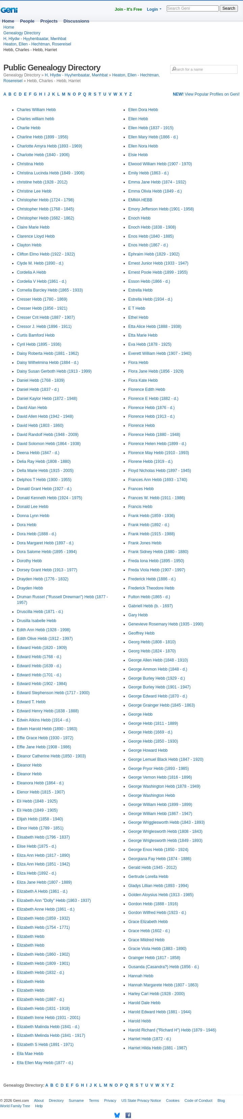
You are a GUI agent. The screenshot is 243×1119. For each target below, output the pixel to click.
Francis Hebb (140, 506)
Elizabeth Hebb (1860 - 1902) (43, 954)
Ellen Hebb (138, 118)
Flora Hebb (138, 362)
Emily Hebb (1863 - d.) (148, 173)
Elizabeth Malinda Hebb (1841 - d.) (48, 1026)
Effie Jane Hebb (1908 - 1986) (44, 747)
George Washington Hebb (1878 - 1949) (164, 786)
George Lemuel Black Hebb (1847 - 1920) (166, 759)
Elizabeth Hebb (30, 936)
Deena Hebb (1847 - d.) (38, 452)
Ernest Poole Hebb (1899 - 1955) (158, 272)
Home (8, 21)
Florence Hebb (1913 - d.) (151, 416)
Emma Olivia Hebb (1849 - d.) (155, 191)
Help (39, 1106)
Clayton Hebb (29, 245)
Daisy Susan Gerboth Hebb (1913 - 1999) (54, 371)
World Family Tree (15, 1106)
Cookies (173, 1100)
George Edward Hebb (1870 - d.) (157, 696)
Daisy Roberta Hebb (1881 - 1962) (48, 353)
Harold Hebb (139, 1021)
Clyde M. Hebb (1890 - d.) (40, 263)
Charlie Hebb (28, 128)
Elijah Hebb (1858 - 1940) (40, 819)
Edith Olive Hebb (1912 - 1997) (45, 638)
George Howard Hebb (148, 750)
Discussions (76, 21)
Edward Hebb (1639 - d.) (39, 666)
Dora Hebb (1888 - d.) (36, 534)
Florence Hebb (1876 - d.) (151, 407)
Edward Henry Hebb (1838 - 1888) (48, 711)
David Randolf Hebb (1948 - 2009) (48, 434)
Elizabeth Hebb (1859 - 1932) (43, 918)
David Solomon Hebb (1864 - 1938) (49, 443)
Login (152, 9)
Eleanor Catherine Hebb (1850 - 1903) (51, 756)
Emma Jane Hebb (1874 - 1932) (157, 182)
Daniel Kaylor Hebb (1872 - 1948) (47, 398)
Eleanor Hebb (29, 765)
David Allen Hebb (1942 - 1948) (45, 416)
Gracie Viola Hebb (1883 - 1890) (157, 948)
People (27, 21)
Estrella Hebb (140, 290)
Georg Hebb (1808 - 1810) (152, 642)
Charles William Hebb (36, 109)
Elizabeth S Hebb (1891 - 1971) (45, 1044)
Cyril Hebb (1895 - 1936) (39, 344)
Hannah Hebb (140, 976)
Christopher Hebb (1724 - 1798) (45, 200)
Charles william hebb (35, 118)
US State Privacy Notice (141, 1100)
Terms (94, 1100)
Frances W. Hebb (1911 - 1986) (156, 498)
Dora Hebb (26, 524)
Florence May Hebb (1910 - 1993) (158, 452)
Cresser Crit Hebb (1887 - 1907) (46, 317)
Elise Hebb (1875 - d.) (36, 846)
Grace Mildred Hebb (146, 940)
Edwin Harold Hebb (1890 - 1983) (47, 728)
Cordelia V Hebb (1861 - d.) (41, 281)
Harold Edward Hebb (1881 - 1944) (159, 1012)
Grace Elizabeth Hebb (148, 921)
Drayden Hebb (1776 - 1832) (43, 579)
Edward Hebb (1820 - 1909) (42, 647)
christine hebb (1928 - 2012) (42, 182)
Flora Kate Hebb (143, 380)
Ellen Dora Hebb (143, 109)
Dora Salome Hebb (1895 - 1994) (47, 551)
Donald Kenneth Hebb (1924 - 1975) (49, 498)
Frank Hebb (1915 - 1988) (151, 534)
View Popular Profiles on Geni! (206, 94)
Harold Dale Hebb (144, 1003)
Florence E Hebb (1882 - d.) (153, 398)
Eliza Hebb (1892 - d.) (36, 873)
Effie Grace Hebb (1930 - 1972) (45, 738)
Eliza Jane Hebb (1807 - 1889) (44, 882)
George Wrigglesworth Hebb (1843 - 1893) (166, 822)
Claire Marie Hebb (33, 227)
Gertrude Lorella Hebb (148, 876)
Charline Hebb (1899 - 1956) (42, 137)
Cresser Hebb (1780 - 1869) (42, 299)
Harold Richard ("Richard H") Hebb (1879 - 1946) (172, 1030)
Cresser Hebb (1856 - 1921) (42, 308)
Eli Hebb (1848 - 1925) (37, 801)
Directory (56, 1100)
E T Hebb (136, 308)
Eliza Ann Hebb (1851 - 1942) (43, 864)
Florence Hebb (141, 425)
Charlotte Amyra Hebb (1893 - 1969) (49, 146)
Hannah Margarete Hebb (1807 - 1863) (163, 985)
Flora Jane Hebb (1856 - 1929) (156, 371)
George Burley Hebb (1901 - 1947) (159, 687)
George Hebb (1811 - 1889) (153, 723)
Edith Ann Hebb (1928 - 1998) (44, 630)
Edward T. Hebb (31, 702)
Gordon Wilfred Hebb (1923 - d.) (157, 912)
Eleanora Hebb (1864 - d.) (40, 783)
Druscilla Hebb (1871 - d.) (40, 611)
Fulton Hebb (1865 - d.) (149, 597)
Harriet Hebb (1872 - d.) (149, 1039)
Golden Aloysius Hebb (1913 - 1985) (160, 894)
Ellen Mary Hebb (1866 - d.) (153, 137)
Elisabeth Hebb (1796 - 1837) (43, 837)
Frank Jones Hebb (144, 543)
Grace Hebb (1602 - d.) (149, 930)
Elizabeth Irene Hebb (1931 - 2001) (48, 1017)
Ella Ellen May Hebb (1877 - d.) (45, 1062)
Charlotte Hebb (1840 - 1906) (43, 154)
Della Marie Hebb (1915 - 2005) (45, 470)
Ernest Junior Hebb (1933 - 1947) (158, 263)
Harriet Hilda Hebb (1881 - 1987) (157, 1048)
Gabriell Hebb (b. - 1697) (150, 606)
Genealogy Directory (21, 33)
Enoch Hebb (139, 218)
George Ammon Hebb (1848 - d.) (157, 669)
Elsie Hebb (138, 154)
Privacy (110, 1100)
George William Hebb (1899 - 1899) (160, 804)
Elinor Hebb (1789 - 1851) (40, 828)
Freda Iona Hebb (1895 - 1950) (156, 560)
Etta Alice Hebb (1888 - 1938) (154, 326)
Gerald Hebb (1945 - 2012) (152, 867)
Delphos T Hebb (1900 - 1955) (44, 479)
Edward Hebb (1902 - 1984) (42, 683)
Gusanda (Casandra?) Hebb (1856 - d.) (163, 966)
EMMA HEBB (140, 200)
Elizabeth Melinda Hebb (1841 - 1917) (51, 1035)
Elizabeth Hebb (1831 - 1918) (43, 1008)
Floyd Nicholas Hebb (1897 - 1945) (159, 470)
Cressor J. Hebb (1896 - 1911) (44, 326)
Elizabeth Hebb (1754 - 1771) (43, 927)
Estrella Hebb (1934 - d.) (150, 299)
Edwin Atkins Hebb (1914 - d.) (44, 720)
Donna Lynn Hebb (33, 515)
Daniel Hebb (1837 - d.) (38, 389)
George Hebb (140, 714)
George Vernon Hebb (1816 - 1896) (160, 777)
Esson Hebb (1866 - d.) (149, 281)
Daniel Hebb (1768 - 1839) (40, 380)
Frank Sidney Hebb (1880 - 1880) (158, 551)
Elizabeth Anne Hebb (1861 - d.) (46, 909)
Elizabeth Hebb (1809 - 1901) (43, 963)
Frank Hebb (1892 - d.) (148, 524)
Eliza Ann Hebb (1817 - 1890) (43, 855)
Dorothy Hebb (29, 560)
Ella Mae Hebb (30, 1053)
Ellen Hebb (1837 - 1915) (150, 128)
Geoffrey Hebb (141, 633)
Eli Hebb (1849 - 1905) (37, 810)
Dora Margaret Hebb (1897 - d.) (45, 543)
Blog (221, 1100)
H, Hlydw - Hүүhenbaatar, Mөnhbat (34, 38)
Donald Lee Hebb (32, 506)
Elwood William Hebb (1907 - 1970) (160, 164)
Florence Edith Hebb (146, 389)
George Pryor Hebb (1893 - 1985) (158, 768)
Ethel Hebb (138, 317)
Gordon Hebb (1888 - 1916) (153, 904)
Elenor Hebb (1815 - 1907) (41, 792)
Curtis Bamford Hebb (36, 335)
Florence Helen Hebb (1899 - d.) (157, 443)
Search (228, 8)
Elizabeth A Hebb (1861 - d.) (42, 891)
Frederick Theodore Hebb (151, 588)
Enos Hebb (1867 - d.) (148, 245)
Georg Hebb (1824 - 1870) (152, 651)
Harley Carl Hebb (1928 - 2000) (156, 993)
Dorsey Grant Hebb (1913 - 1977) (47, 570)
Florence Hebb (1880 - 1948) (154, 434)
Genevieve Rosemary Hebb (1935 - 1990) (166, 624)
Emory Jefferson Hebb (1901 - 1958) (161, 209)
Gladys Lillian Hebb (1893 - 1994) (158, 885)
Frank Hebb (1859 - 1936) (151, 515)
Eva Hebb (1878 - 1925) (149, 344)
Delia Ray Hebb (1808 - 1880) (44, 461)
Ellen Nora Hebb (143, 146)
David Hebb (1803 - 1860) (40, 425)
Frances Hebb (141, 488)
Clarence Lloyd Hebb (36, 236)
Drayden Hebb (30, 588)
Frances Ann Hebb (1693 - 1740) (157, 479)
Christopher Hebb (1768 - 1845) (45, 209)
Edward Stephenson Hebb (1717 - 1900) (53, 692)
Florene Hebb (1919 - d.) (150, 461)
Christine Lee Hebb (34, 191)
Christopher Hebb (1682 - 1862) (45, 218)
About (39, 1100)
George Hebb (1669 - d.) (150, 732)
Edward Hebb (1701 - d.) (39, 675)
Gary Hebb (138, 615)
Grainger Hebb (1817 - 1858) (154, 957)
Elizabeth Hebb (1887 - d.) (40, 999)
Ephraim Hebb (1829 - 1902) (154, 254)
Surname (76, 1100)
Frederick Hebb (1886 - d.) (152, 579)
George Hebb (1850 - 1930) (153, 741)
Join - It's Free (128, 9)
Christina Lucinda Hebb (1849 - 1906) (50, 173)
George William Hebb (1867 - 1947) (160, 813)
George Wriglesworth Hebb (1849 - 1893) (165, 840)
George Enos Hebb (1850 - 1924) (158, 849)
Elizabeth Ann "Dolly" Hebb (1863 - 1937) (54, 900)
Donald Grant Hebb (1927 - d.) (44, 488)
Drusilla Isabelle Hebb (36, 620)
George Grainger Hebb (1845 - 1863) (161, 705)
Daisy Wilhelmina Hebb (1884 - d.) (48, 362)
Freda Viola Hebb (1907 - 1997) (156, 570)
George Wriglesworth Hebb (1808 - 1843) (165, 831)
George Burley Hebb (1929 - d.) (156, 678)
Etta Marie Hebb (143, 335)
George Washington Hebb (151, 795)
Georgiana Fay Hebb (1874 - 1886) (159, 858)
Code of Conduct (199, 1100)
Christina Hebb (30, 164)
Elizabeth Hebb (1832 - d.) (40, 972)
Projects (48, 21)
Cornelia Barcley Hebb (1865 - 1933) (50, 290)
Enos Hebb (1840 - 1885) (151, 236)
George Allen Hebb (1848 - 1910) (158, 660)
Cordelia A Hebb (31, 272)
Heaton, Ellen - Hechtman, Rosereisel (37, 44)
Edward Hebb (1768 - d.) (39, 656)
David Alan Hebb (32, 407)
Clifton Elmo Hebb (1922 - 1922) (46, 254)
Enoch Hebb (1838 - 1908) (152, 227)
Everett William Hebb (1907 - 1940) (159, 353)
